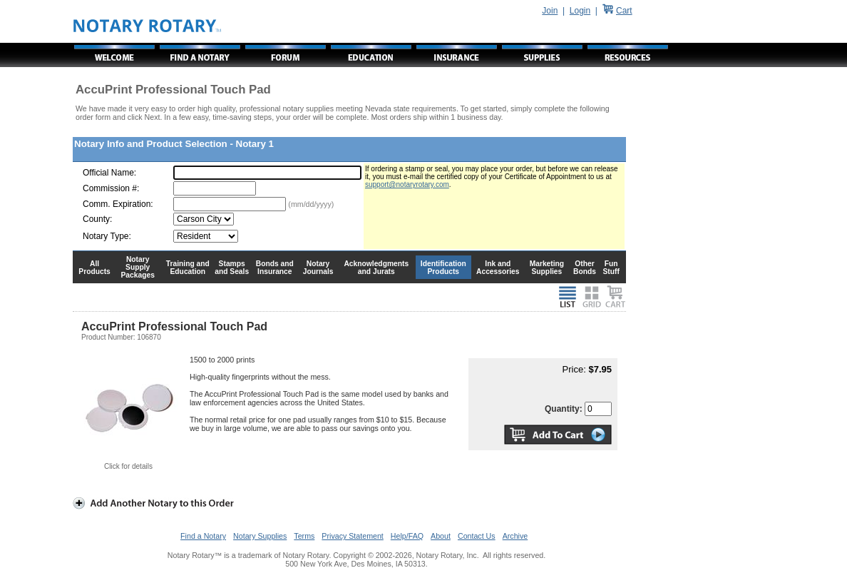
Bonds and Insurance (275, 267)
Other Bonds (584, 267)
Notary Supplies (260, 536)
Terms (304, 536)
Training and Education (188, 267)
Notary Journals (318, 267)
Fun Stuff (610, 267)
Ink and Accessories (498, 267)
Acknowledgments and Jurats (376, 267)
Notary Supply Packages (138, 267)
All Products (94, 267)
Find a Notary (203, 536)
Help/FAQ (407, 536)
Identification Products (443, 267)
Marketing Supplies (547, 267)
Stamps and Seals (232, 267)
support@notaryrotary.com (407, 184)
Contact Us (477, 536)
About (441, 536)
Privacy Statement (352, 536)
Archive (515, 536)
